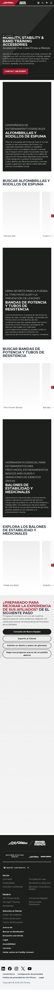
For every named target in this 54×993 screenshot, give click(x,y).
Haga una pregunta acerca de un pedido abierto (27, 656)
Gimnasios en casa (37, 882)
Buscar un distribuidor (14, 934)
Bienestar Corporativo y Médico (40, 890)
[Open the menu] (51, 3)
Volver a (8, 11)
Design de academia (12, 917)
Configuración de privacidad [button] (30, 977)
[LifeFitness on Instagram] (16, 972)
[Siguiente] (52, 216)
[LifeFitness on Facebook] (10, 972)
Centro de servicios (11, 921)
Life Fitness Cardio (11, 901)
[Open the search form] (43, 3)
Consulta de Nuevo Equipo (27, 634)
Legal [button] (41, 981)
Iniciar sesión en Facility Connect (19, 955)
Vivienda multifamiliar (13, 889)
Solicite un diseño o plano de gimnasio (27, 648)
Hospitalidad (8, 885)
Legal (5, 943)
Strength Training (11, 904)
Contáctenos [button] (9, 977)
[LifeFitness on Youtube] (29, 972)
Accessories (8, 908)
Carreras (7, 951)
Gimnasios (7, 882)
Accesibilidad (9, 947)
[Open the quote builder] (47, 3)
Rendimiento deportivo (40, 885)
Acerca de (8, 930)
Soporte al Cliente (27, 641)
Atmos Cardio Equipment (35, 905)
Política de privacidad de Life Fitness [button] (20, 981)
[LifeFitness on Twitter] (23, 972)
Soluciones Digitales (38, 901)
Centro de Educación (13, 925)
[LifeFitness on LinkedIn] (3, 972)
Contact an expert (15, 71)
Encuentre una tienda (13, 938)
